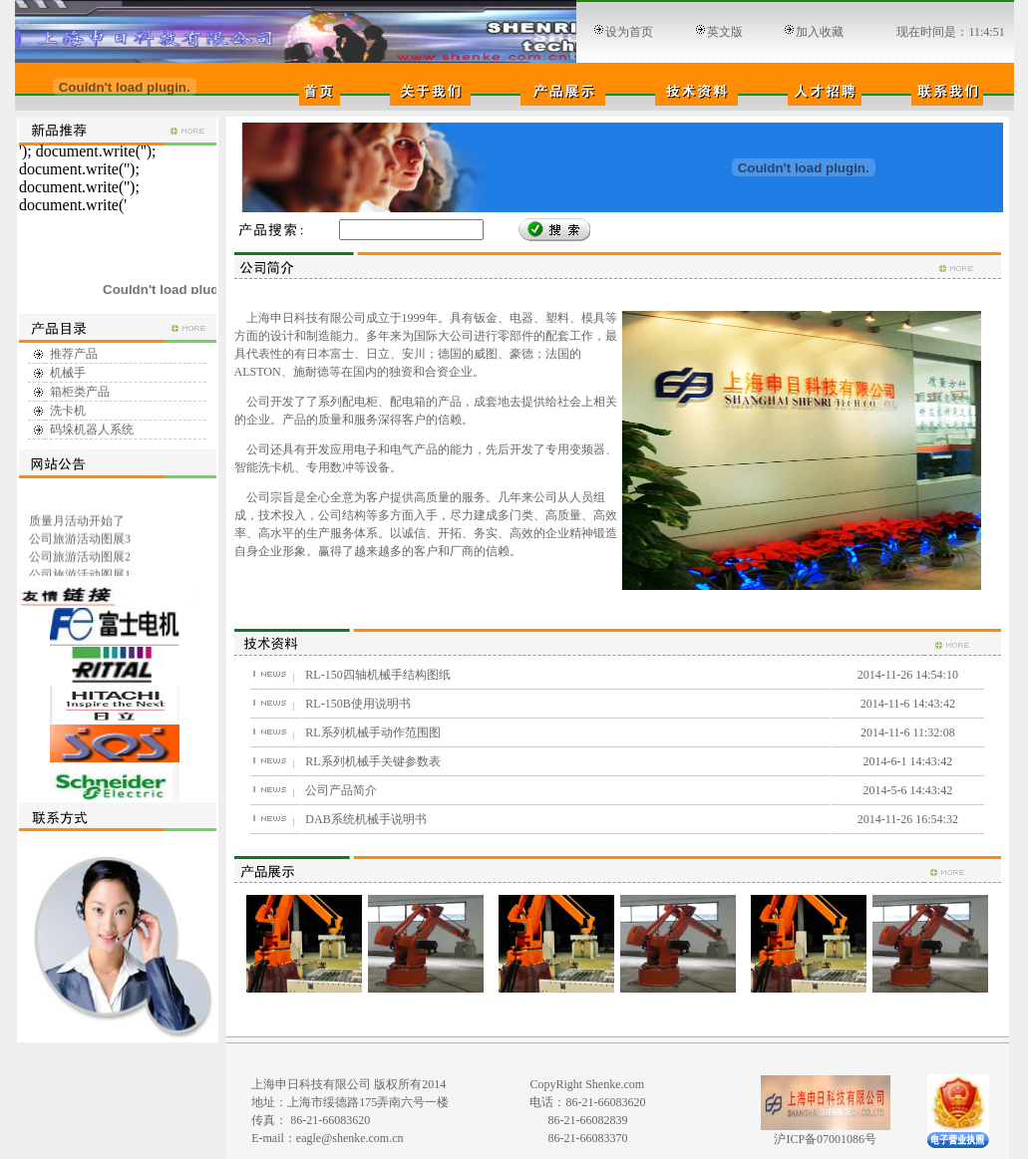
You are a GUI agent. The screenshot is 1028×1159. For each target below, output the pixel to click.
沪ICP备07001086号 (825, 1139)
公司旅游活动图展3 (79, 541)
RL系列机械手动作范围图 (372, 732)
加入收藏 (820, 32)
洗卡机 (68, 411)
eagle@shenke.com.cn (350, 1138)
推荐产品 (74, 354)
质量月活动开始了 (76, 523)
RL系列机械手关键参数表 (372, 761)
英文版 (725, 32)
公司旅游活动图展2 (79, 559)
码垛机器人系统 (92, 429)
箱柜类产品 (80, 392)
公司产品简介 (341, 790)
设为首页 (629, 32)
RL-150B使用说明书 (357, 704)
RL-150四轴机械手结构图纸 (377, 675)
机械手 (68, 373)
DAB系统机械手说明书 (365, 819)
